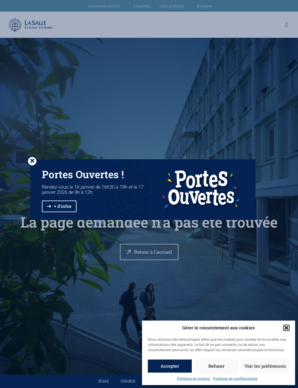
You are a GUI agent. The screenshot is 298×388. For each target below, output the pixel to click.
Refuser (216, 366)
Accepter (170, 366)
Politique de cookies (193, 378)
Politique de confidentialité (235, 378)
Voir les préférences (265, 366)
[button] (286, 328)
